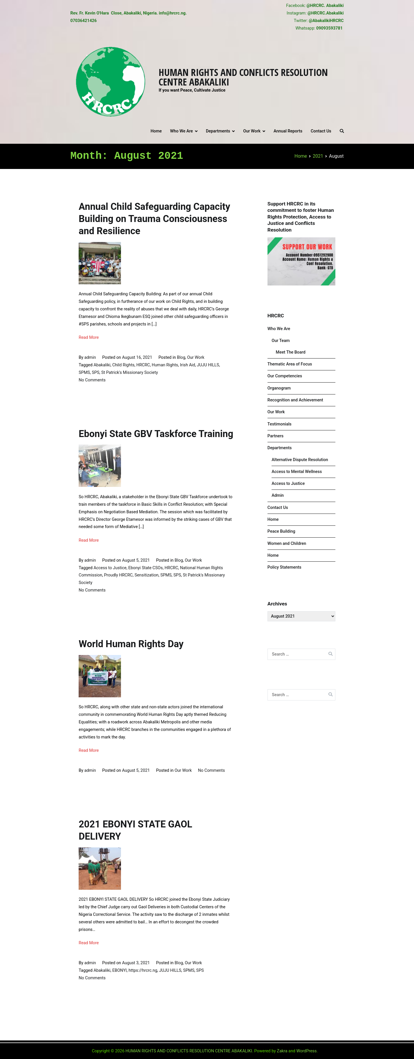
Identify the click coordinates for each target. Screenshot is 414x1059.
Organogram (279, 388)
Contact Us (321, 131)
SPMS (84, 372)
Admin (278, 495)
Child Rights (123, 365)
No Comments (92, 380)
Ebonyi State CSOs (145, 567)
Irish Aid (187, 365)
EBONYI (119, 970)
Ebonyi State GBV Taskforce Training (156, 433)
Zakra (282, 1051)
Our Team (281, 340)
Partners (275, 436)
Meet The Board (290, 352)
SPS (95, 372)
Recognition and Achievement (295, 400)
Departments (218, 131)
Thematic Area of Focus (289, 364)
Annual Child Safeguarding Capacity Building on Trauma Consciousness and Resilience (154, 218)
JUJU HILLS (208, 365)
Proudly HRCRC (118, 575)
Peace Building (281, 531)
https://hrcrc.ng (143, 970)
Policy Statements (284, 567)
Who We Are (181, 131)
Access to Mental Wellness (297, 471)
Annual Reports (288, 131)
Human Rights (165, 365)
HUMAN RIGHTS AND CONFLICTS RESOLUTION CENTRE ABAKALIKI (243, 76)
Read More (89, 337)
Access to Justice (109, 567)
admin (90, 357)
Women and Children (286, 543)
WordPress (307, 1051)
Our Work (252, 131)
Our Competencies (284, 376)
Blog (181, 357)
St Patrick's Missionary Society (129, 372)
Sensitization (147, 575)
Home (156, 131)
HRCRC (143, 365)
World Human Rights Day (131, 643)
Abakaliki (101, 365)
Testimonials (279, 424)
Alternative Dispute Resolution (300, 459)
